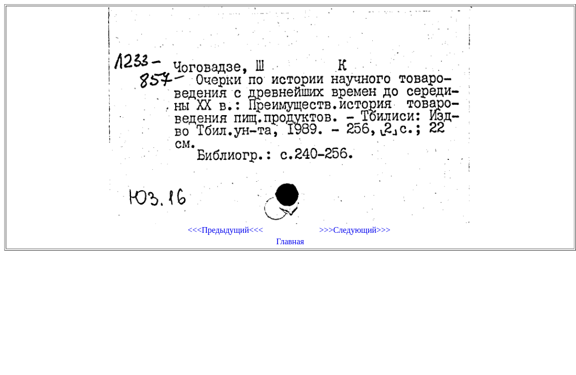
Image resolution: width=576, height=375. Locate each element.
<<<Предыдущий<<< (225, 230)
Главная (290, 241)
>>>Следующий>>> (354, 230)
